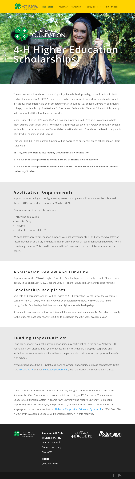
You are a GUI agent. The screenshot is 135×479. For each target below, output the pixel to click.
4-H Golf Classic (111, 7)
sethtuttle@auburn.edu (55, 369)
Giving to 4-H (92, 7)
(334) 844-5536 (50, 463)
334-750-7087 (25, 369)
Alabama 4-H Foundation (70, 7)
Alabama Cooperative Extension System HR (78, 409)
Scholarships (47, 7)
